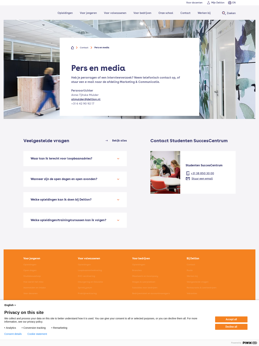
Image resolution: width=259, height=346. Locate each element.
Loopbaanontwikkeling (90, 270)
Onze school (165, 13)
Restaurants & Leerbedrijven (201, 287)
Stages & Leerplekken (143, 282)
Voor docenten (194, 2)
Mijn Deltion (217, 2)
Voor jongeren (87, 13)
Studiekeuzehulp (32, 276)
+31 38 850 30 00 (202, 173)
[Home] (35, 13)
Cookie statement (37, 333)
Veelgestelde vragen (197, 282)
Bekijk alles (119, 140)
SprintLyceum (85, 287)
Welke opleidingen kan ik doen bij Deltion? (61, 199)
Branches (137, 270)
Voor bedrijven (142, 13)
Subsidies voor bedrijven (144, 287)
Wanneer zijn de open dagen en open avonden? (64, 179)
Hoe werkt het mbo (33, 282)
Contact (185, 13)
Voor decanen (30, 293)
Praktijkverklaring (87, 293)
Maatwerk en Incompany (145, 276)
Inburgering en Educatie (90, 282)
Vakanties (192, 293)
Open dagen (30, 270)
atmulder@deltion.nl (86, 99)
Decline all (231, 326)
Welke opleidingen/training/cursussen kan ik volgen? (68, 220)
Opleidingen (64, 13)
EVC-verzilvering (86, 276)
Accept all (231, 319)
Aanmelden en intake (34, 287)
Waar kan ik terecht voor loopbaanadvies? (61, 158)
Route (190, 270)
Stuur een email (202, 178)
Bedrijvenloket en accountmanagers (151, 293)
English (10, 305)
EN (234, 2)
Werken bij (203, 13)
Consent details (13, 333)
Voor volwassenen (114, 13)
